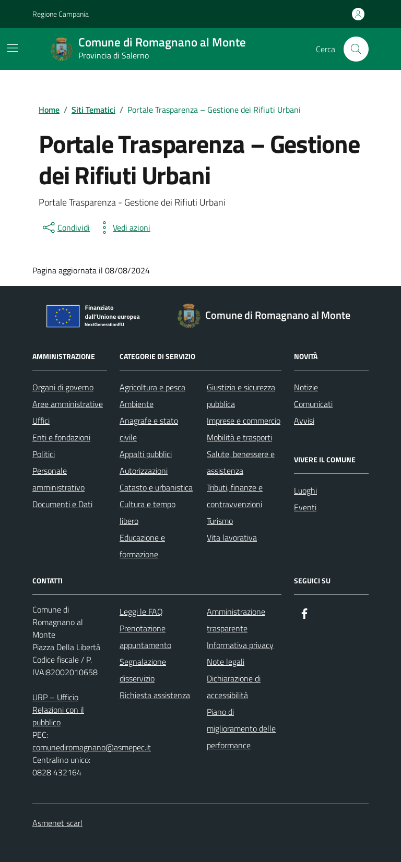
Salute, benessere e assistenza (241, 462)
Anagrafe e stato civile (149, 429)
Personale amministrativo (58, 479)
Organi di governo (62, 387)
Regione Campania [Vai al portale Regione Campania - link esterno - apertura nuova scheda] (60, 13)
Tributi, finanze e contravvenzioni (235, 495)
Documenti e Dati (62, 504)
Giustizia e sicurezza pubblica (241, 395)
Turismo (220, 520)
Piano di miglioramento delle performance (241, 728)
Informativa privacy (240, 645)
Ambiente (137, 404)
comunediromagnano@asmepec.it (91, 747)
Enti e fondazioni (61, 437)
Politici (43, 454)
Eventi (305, 507)
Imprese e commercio (243, 420)
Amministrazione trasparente (236, 619)
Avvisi (304, 420)
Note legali (225, 661)
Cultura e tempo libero (147, 512)
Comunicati (313, 404)
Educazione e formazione (142, 545)
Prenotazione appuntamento (145, 636)
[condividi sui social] (65, 227)
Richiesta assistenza (155, 695)
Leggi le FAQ (141, 611)
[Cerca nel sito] (356, 49)
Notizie (306, 387)
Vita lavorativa (232, 537)
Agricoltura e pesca (152, 387)
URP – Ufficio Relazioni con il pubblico (58, 709)
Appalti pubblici (146, 454)
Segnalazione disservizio (143, 670)
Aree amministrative (67, 404)
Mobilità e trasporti (239, 437)
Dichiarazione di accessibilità (234, 686)
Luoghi (305, 490)
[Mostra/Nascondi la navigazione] (12, 48)
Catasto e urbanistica (156, 487)
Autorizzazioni (144, 470)
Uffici (41, 420)
